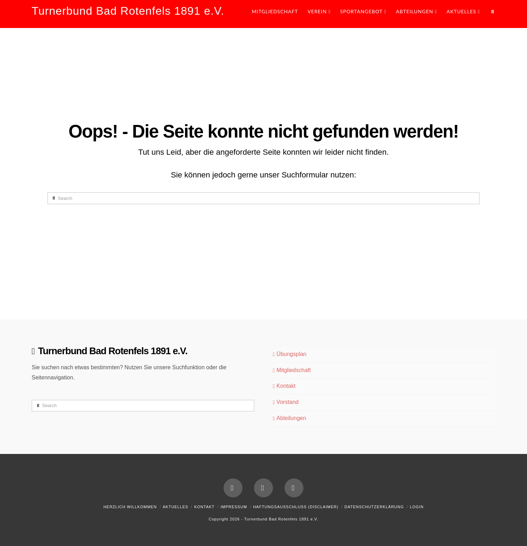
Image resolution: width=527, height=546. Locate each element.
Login (417, 507)
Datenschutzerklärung (374, 507)
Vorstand (286, 402)
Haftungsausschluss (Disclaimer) (295, 507)
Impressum (233, 507)
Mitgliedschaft (291, 370)
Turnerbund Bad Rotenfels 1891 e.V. (128, 10)
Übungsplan (289, 354)
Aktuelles (175, 507)
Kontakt (284, 386)
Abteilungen (289, 418)
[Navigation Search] (490, 14)
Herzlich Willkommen (130, 507)
